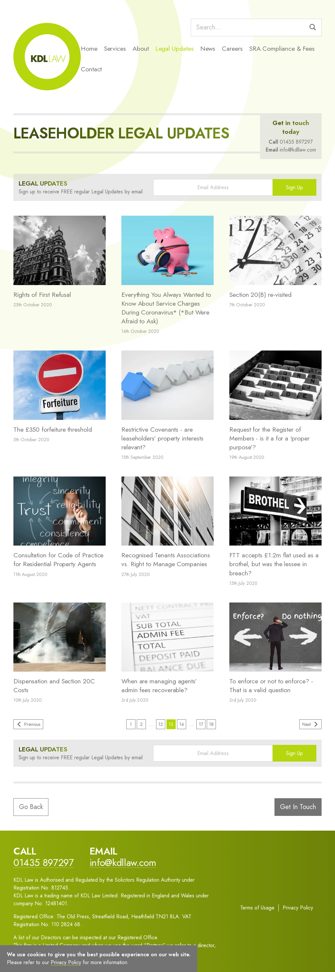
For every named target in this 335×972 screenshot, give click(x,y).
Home (89, 48)
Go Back (31, 807)
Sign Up (294, 187)
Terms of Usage (257, 907)
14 (181, 724)
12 (160, 724)
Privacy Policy (298, 907)
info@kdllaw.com (298, 149)
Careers (232, 48)
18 (211, 724)
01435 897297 (296, 142)
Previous (28, 724)
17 (201, 724)
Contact (91, 69)
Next (310, 724)
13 (171, 724)
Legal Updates (174, 48)
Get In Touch (298, 807)
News (208, 48)
